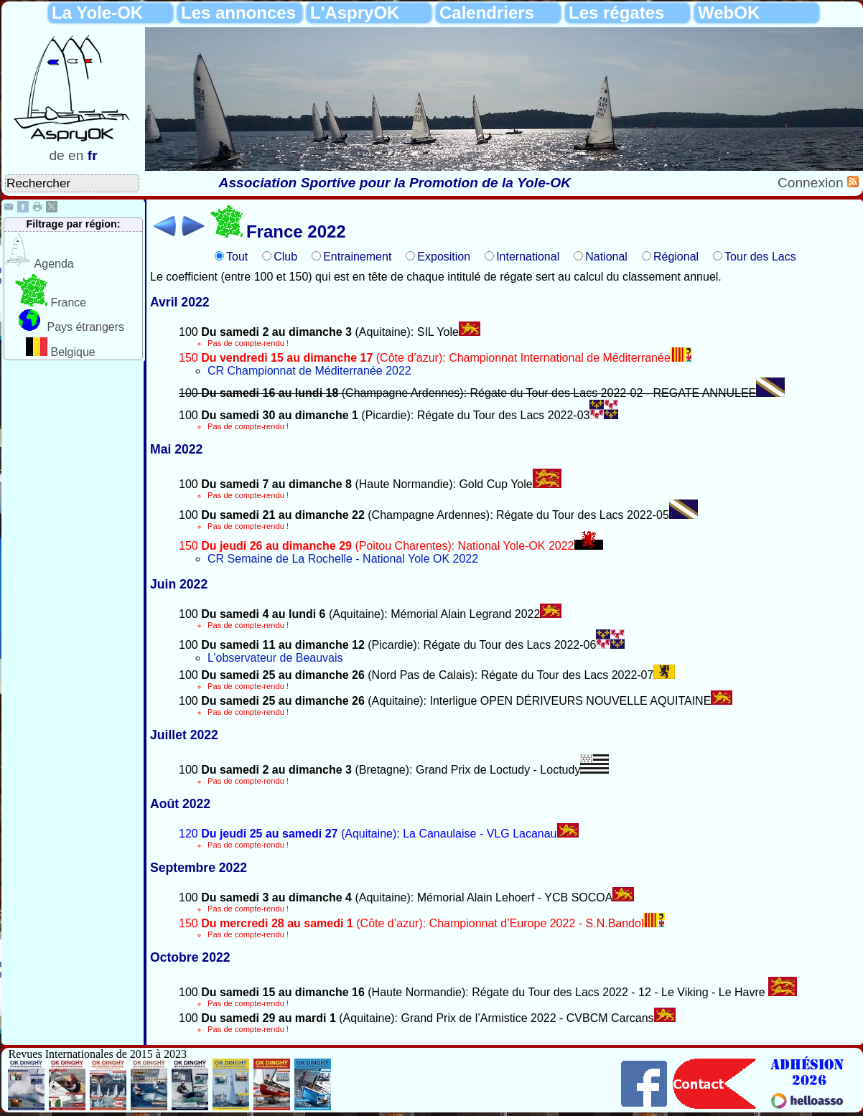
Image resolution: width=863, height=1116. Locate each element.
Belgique (72, 352)
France (68, 302)
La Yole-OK (97, 12)
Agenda (54, 264)
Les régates (616, 12)
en (75, 155)
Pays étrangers (85, 327)
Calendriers (486, 12)
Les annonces (238, 12)
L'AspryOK (354, 12)
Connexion (812, 182)
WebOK (729, 12)
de (56, 155)
